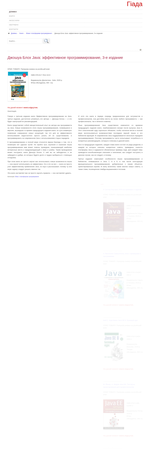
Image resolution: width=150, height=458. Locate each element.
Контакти (13, 29)
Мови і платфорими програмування (27, 176)
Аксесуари (14, 20)
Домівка (13, 12)
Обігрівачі (13, 25)
